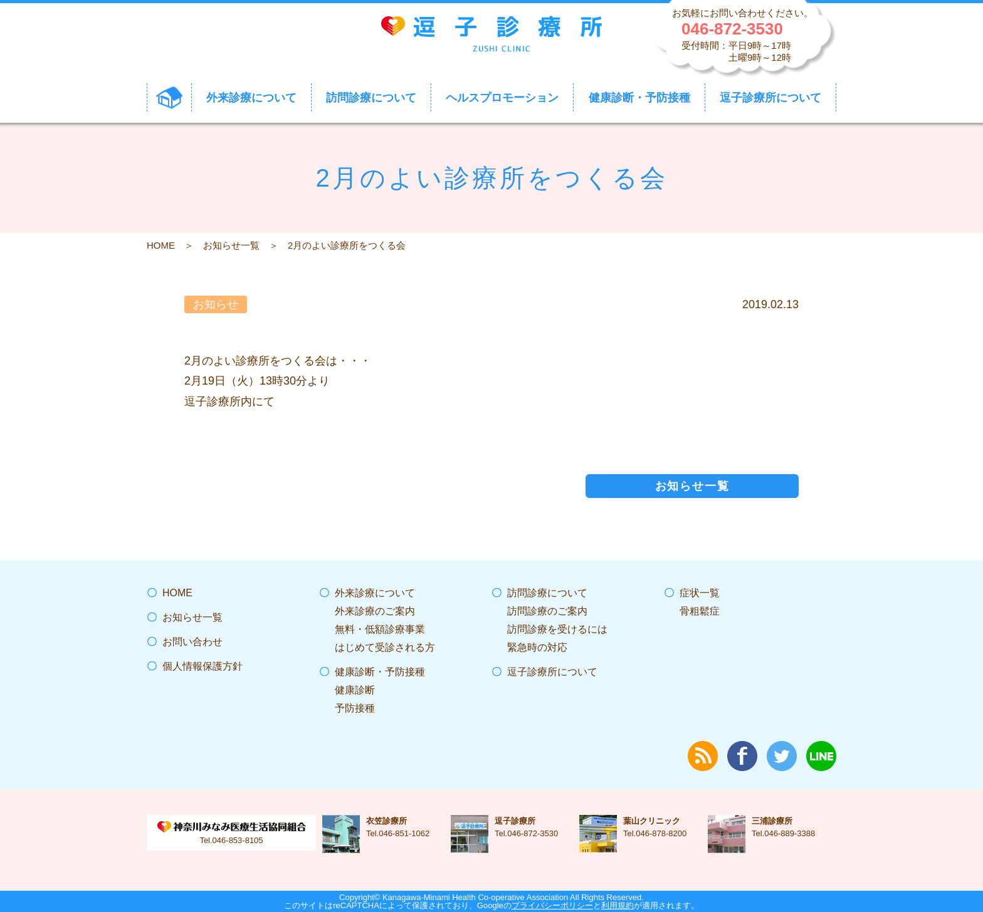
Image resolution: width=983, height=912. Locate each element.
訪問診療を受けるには (557, 629)
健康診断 (355, 690)
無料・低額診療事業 (380, 629)
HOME (161, 245)
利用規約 (617, 905)
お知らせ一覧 (231, 245)
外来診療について (375, 593)
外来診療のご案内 (375, 611)
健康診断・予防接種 (380, 671)
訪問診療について (547, 593)
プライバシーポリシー (552, 905)
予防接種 (355, 708)
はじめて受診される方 (385, 647)
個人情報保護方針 (202, 666)
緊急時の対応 (537, 647)
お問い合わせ (192, 641)
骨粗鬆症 (700, 611)
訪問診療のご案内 (547, 611)
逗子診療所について (552, 671)
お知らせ (215, 304)
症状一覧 (700, 593)
